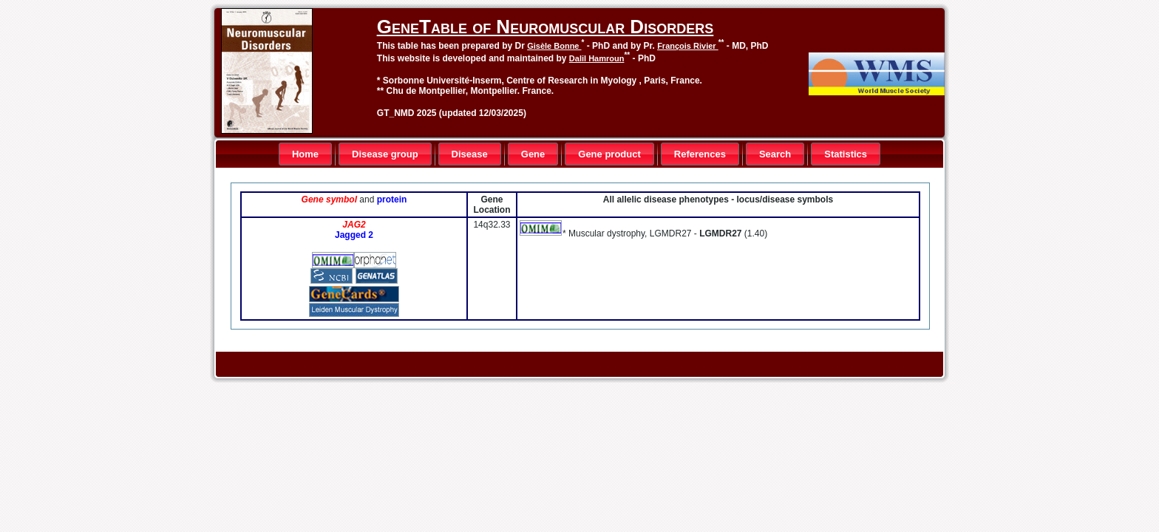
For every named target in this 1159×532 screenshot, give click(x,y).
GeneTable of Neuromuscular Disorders (545, 27)
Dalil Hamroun (597, 58)
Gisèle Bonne (554, 45)
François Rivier (687, 45)
